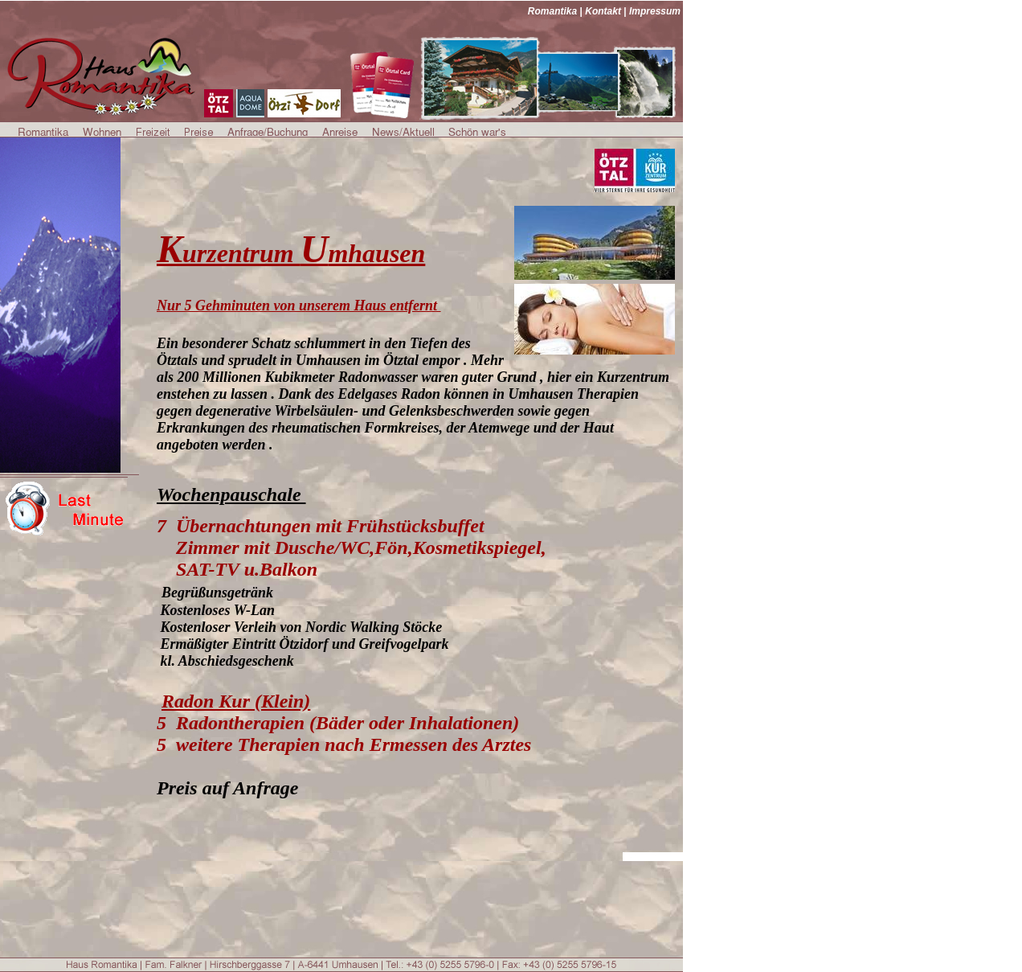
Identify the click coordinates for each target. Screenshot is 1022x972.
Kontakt (603, 11)
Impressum (655, 11)
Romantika (552, 11)
